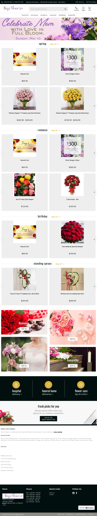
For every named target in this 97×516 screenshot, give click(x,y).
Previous (2, 67)
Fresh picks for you (48, 409)
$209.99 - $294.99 (25, 120)
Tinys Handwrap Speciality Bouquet (72, 246)
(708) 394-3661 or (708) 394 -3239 (13, 2)
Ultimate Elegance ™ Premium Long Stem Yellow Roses (72, 113)
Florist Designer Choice (72, 74)
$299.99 (72, 300)
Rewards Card (25, 74)
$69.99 (25, 81)
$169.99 (72, 206)
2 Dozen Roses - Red (72, 199)
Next (94, 67)
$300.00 (72, 81)
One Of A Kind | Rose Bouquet (24, 199)
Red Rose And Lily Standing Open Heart (72, 294)
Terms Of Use (60, 514)
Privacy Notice (70, 514)
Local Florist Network (80, 514)
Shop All (53, 44)
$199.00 (72, 253)
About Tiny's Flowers (8, 429)
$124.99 (24, 206)
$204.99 (24, 300)
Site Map (90, 514)
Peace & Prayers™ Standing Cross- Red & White (24, 294)
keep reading (58, 432)
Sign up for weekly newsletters (48, 418)
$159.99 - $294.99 (72, 120)
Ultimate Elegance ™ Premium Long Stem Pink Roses (25, 113)
